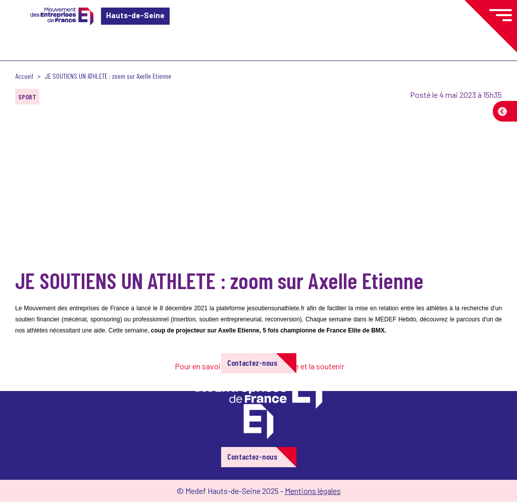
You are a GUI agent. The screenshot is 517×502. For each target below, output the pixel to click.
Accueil (24, 76)
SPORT (27, 96)
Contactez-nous (252, 362)
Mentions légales (313, 490)
